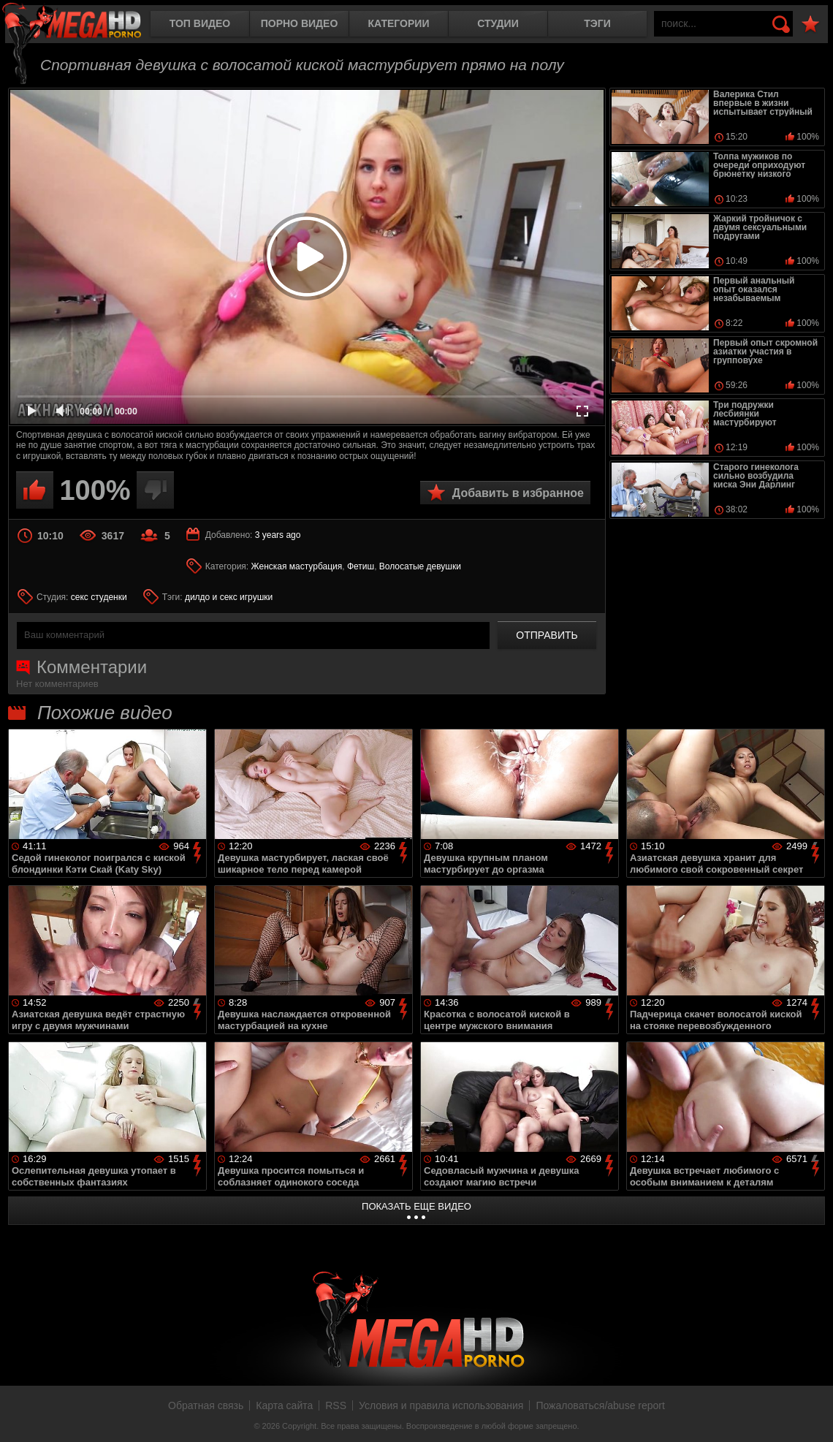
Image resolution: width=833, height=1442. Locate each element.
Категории (399, 23)
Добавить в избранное (518, 493)
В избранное (810, 24)
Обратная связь (205, 1405)
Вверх (811, 1414)
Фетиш (360, 566)
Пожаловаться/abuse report (600, 1405)
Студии (497, 23)
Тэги (597, 23)
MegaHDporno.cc (84, 25)
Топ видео (200, 23)
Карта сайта (284, 1405)
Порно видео (299, 23)
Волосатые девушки (420, 566)
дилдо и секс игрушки (229, 597)
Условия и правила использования (441, 1405)
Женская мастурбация (297, 566)
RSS (335, 1405)
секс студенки (99, 597)
